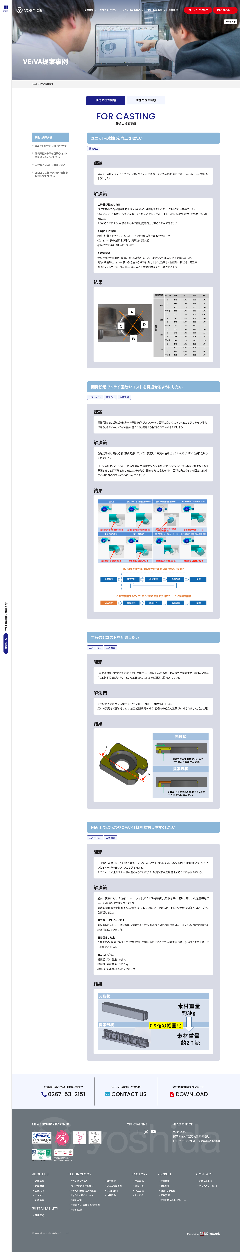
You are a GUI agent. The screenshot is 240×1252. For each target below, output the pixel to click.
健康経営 (39, 1215)
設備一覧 (139, 1186)
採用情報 (165, 1181)
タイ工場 (139, 1195)
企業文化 (39, 1190)
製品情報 (111, 1181)
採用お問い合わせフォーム (173, 1200)
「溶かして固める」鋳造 (82, 1195)
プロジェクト (113, 1190)
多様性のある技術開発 (82, 1186)
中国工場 (139, 1190)
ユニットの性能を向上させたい (51, 145)
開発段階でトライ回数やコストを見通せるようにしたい (51, 155)
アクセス (39, 1195)
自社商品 (111, 1195)
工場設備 (139, 1181)
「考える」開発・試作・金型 (83, 1190)
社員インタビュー (169, 1190)
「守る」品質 (76, 1209)
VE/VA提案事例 (114, 1186)
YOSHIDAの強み (79, 1181)
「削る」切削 (76, 1200)
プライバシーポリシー (209, 1186)
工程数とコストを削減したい (50, 164)
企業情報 (39, 1181)
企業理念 (39, 1186)
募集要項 (165, 1195)
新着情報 (39, 1200)
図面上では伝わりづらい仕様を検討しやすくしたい (51, 174)
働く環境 (165, 1186)
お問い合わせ (205, 1181)
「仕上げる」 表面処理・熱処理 (85, 1204)
